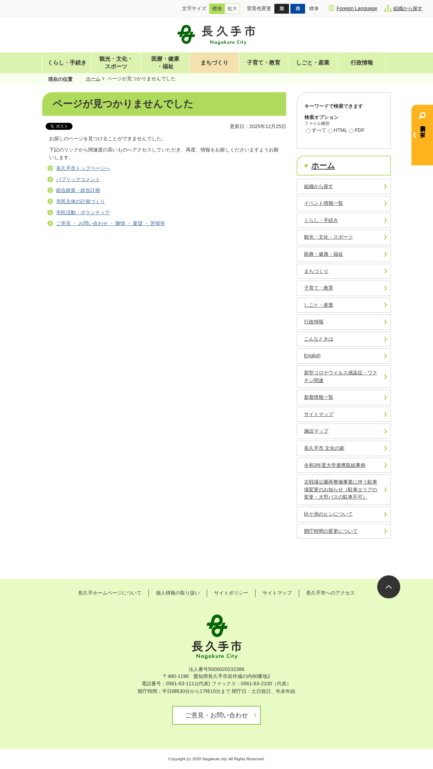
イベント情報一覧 (323, 203)
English (312, 355)
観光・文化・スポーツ (116, 62)
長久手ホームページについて (110, 593)
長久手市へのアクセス (330, 593)
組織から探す (403, 8)
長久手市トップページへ (83, 168)
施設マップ (316, 431)
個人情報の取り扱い (178, 593)
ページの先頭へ (388, 586)
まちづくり (214, 63)
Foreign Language (352, 8)
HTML (337, 130)
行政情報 (362, 63)
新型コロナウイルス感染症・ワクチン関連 (340, 376)
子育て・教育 (263, 63)
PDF (357, 130)
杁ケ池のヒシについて (328, 514)
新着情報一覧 (318, 397)
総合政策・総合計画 (78, 190)
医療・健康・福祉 (165, 62)
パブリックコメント (78, 179)
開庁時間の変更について (331, 531)
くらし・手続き (66, 63)
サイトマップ (318, 414)
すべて (316, 130)
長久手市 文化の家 (324, 448)
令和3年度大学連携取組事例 (334, 465)
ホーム (93, 78)
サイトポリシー (231, 593)
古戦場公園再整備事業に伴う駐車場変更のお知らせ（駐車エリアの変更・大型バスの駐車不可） (340, 489)
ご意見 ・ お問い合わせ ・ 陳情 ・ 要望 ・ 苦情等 (110, 223)
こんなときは (318, 339)
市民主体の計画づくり (80, 201)
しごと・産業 (312, 63)
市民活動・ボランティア (83, 212)
